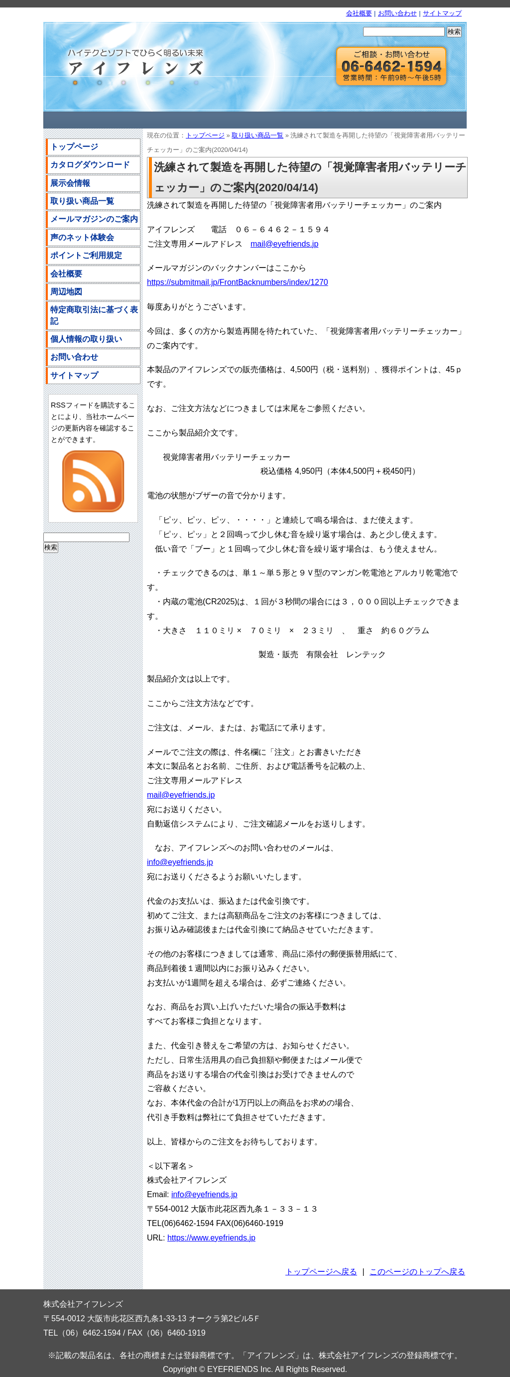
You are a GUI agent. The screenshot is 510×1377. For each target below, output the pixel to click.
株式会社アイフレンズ (130, 67)
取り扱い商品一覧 (257, 135)
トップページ (205, 135)
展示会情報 (70, 183)
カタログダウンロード (90, 164)
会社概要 (359, 13)
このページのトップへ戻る (417, 1271)
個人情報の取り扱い (86, 339)
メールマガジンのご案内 (94, 219)
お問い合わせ (397, 13)
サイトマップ (442, 13)
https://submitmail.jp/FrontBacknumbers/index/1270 (237, 282)
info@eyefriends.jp (180, 862)
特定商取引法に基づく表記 (94, 315)
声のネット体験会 (82, 237)
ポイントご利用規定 (86, 255)
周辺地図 (66, 291)
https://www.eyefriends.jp (211, 1238)
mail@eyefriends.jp (284, 244)
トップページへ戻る (321, 1271)
